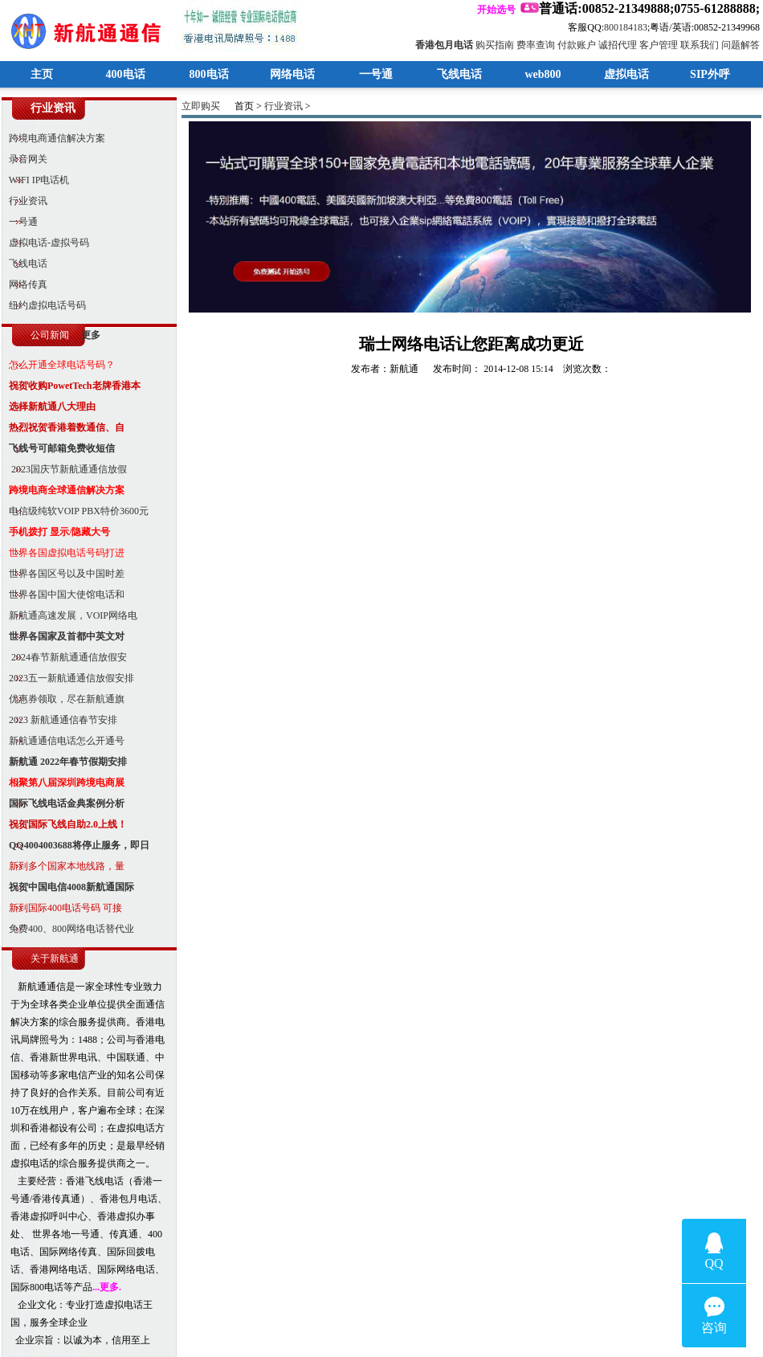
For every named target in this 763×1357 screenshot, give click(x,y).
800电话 (209, 74)
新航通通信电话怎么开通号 (63, 740)
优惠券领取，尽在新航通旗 (63, 699)
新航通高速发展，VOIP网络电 (69, 615)
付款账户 (576, 45)
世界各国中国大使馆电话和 (63, 594)
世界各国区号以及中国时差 (63, 573)
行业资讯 (24, 200)
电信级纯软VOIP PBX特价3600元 (75, 511)
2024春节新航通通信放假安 (64, 657)
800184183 (625, 27)
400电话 (125, 74)
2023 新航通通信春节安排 (59, 720)
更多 (90, 335)
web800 (542, 74)
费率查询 (535, 45)
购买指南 (494, 45)
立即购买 (201, 106)
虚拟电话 (626, 74)
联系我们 (699, 45)
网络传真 (24, 284)
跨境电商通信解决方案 (53, 138)
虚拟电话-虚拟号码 (45, 242)
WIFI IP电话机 (35, 180)
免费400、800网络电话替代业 (68, 928)
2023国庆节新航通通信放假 (64, 469)
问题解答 (740, 45)
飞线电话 (459, 74)
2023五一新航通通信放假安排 (68, 678)
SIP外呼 (710, 74)
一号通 (376, 74)
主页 (42, 74)
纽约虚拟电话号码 (44, 305)
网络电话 (292, 74)
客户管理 (658, 45)
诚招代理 (617, 45)
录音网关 (24, 159)
